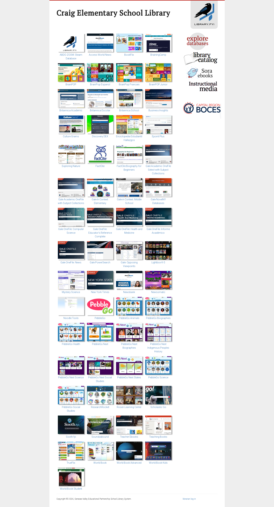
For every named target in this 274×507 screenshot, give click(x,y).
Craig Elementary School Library (113, 13)
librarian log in (189, 499)
